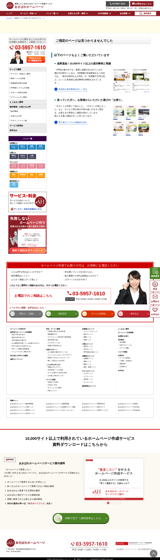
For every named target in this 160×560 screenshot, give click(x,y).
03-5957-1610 (117, 4)
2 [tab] (112, 503)
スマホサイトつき (54, 343)
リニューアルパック (90, 331)
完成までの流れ (53, 382)
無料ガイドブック (16, 359)
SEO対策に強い (53, 340)
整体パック (14, 175)
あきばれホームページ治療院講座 (57, 404)
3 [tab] (116, 503)
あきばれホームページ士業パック (21, 407)
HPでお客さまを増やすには (21, 346)
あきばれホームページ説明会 (128, 404)
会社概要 (123, 342)
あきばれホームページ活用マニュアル (95, 410)
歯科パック (14, 185)
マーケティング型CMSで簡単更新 (59, 337)
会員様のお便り (123, 336)
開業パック (31, 147)
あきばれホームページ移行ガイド (93, 407)
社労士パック (22, 156)
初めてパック (22, 147)
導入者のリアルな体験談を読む (72, 122)
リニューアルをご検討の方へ (22, 352)
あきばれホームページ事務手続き (93, 404)
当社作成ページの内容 (55, 370)
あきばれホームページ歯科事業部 (21, 404)
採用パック (40, 147)
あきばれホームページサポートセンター (60, 410)
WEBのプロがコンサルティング (59, 358)
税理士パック (14, 156)
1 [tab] (108, 503)
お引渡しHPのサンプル (56, 376)
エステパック (14, 166)
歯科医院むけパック (89, 386)
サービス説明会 (16, 125)
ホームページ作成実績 (125, 332)
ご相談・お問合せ (126, 361)
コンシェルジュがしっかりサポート (60, 355)
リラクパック (22, 166)
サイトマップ (131, 549)
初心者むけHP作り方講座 (19, 356)
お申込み (121, 370)
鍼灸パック (31, 175)
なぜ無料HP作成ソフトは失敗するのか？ (26, 343)
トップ (9, 13)
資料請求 (123, 364)
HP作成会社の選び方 (19, 340)
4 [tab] (119, 503)
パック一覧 (27, 139)
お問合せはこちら (142, 4)
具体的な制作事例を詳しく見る (72, 89)
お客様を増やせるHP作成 (56, 331)
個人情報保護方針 (145, 549)
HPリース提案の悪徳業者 (20, 349)
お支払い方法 (52, 385)
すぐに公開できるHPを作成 (57, 373)
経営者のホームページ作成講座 (21, 332)
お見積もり (123, 366)
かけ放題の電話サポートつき (58, 352)
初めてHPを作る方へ (19, 334)
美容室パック (31, 166)
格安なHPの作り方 (18, 337)
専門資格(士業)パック (91, 352)
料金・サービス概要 (53, 329)
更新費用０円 (52, 334)
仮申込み (13, 130)
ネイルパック (40, 166)
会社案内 (120, 549)
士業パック (31, 156)
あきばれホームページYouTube (128, 407)
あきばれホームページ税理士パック (22, 410)
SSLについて (52, 391)
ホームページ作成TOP (18, 329)
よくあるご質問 (16, 102)
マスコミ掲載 (124, 348)
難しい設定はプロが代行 (56, 361)
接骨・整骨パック (90, 367)
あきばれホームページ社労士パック (22, 413)
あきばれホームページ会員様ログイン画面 (60, 407)
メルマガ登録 (122, 352)
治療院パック (40, 175)
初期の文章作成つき (55, 346)
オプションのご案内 (55, 388)
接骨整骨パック (23, 175)
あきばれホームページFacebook (129, 410)
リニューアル (14, 147)
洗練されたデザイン (55, 367)
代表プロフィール (126, 345)
